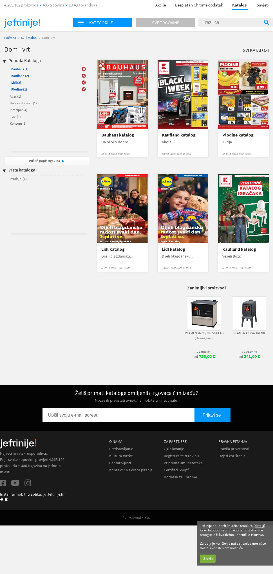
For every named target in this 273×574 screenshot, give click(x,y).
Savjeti (263, 5)
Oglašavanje (174, 449)
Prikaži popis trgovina (45, 161)
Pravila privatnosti (233, 449)
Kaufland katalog (179, 135)
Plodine (19, 89)
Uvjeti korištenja (231, 456)
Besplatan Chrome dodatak (199, 5)
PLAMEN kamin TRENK (249, 333)
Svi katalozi (29, 38)
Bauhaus (19, 69)
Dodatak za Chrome (180, 477)
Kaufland (20, 76)
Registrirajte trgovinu (181, 456)
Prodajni (18, 179)
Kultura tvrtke (121, 456)
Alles (15, 96)
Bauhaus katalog (117, 135)
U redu (208, 558)
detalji (259, 525)
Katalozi (239, 5)
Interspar (18, 110)
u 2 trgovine (249, 351)
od (204, 356)
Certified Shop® (176, 470)
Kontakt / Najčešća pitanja (131, 470)
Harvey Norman (23, 103)
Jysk (15, 117)
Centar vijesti (120, 463)
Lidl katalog (113, 249)
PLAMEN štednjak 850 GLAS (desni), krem (204, 335)
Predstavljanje (121, 449)
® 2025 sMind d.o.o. (136, 518)
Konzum (18, 123)
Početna (10, 38)
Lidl (16, 82)
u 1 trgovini (204, 351)
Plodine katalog (238, 135)
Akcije (160, 5)
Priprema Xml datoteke (183, 463)
